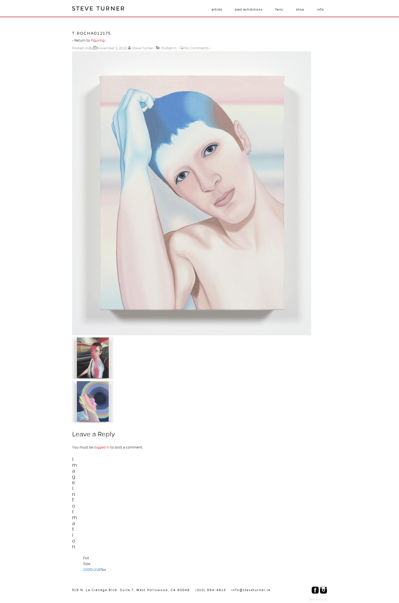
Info (320, 9)
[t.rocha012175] (112, 48)
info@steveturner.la (250, 590)
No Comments (196, 48)
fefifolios (318, 599)
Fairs (279, 9)
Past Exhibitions (248, 9)
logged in (101, 447)
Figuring (98, 40)
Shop (300, 9)
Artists (217, 9)
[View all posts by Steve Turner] (141, 48)
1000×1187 (92, 570)
